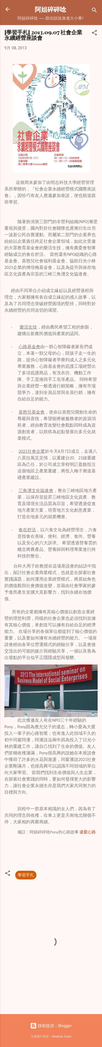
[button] (94, 33)
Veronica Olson (61, 1036)
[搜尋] (94, 11)
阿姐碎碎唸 (50, 9)
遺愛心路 (87, 832)
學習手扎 (26, 875)
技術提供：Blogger (51, 1025)
